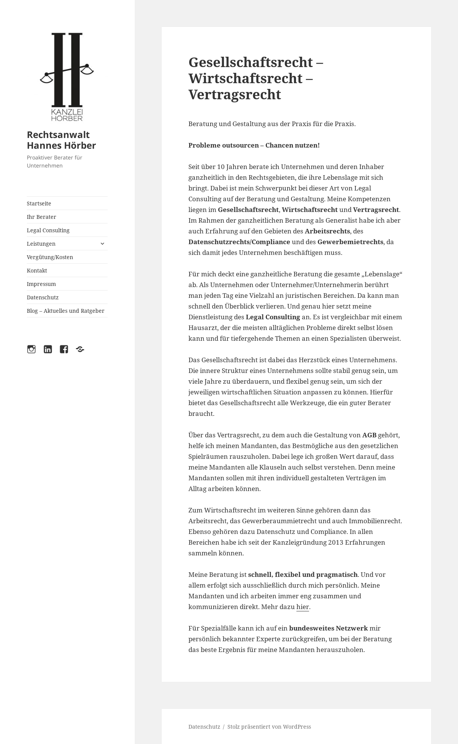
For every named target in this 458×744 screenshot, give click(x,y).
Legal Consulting (48, 230)
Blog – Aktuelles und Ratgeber (66, 310)
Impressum (41, 283)
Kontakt (37, 270)
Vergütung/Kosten (50, 257)
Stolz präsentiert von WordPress (269, 726)
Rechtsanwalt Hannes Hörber (61, 139)
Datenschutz (43, 297)
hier (302, 606)
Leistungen (41, 243)
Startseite (39, 203)
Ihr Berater (41, 216)
